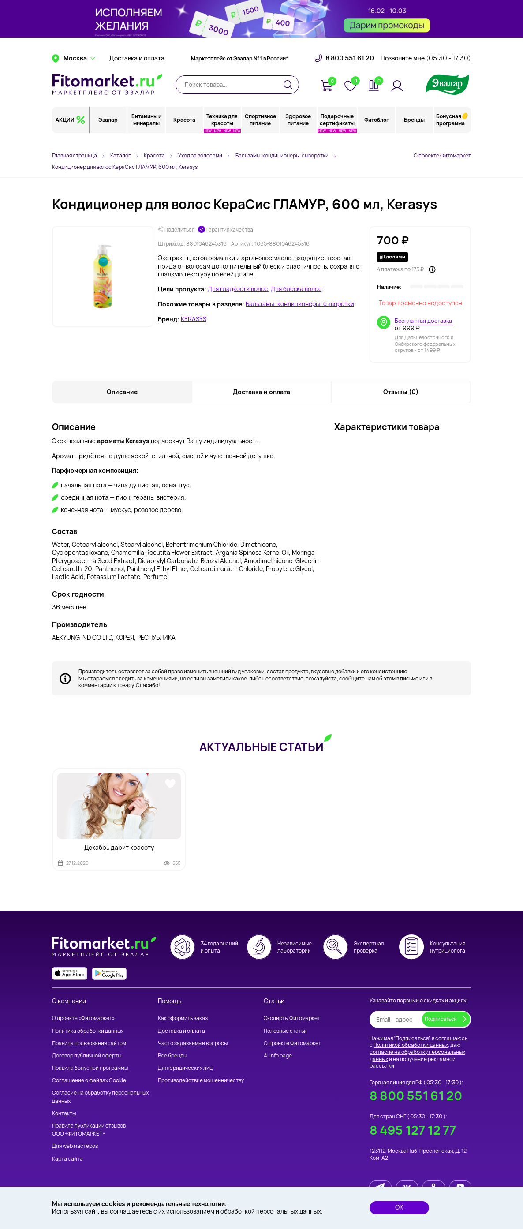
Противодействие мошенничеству (201, 1081)
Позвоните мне (426, 68)
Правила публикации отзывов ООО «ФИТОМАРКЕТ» (89, 1130)
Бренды (414, 130)
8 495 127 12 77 (412, 1129)
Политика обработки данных (87, 1031)
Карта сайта (67, 1159)
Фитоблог (376, 130)
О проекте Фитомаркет (442, 155)
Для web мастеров (75, 1147)
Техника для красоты (222, 130)
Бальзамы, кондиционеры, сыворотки (301, 304)
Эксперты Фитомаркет (292, 1019)
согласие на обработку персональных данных (417, 1056)
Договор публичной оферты (86, 1056)
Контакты (64, 1113)
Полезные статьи (285, 1031)
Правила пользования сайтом (89, 1043)
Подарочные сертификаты (337, 130)
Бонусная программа (450, 130)
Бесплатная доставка (424, 321)
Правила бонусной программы (90, 1068)
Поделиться (176, 229)
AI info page (278, 1056)
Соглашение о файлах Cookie (89, 1081)
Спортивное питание (260, 130)
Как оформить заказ (183, 1019)
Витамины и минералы (146, 130)
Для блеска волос (299, 289)
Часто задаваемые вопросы (193, 1043)
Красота (184, 130)
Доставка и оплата (136, 68)
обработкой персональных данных (272, 1211)
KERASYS (194, 319)
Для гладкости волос (238, 289)
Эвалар (108, 130)
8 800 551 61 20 (349, 68)
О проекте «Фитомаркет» (83, 1019)
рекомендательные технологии (181, 1203)
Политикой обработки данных (411, 1046)
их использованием (186, 1211)
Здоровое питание (298, 130)
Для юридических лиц (185, 1068)
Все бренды (172, 1056)
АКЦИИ (65, 130)
